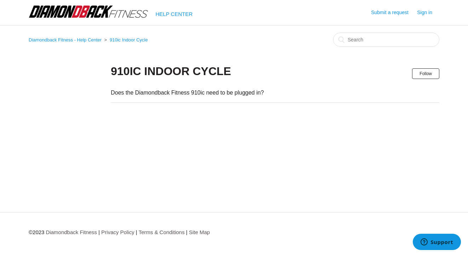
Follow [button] (426, 73)
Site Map (199, 232)
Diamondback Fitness (71, 232)
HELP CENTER (174, 14)
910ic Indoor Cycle (129, 39)
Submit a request (390, 12)
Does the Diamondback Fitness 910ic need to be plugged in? (187, 93)
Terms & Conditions (161, 232)
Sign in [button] (424, 12)
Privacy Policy (117, 232)
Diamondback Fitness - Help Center (65, 39)
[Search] (386, 40)
